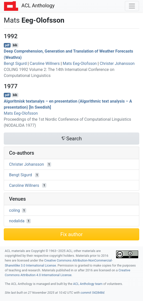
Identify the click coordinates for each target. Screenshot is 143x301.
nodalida (16, 221)
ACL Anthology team (87, 284)
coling (14, 210)
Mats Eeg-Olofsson (80, 63)
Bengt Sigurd (15, 63)
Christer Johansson (117, 63)
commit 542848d (92, 292)
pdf (7, 45)
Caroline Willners (45, 63)
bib (15, 45)
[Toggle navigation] (132, 6)
